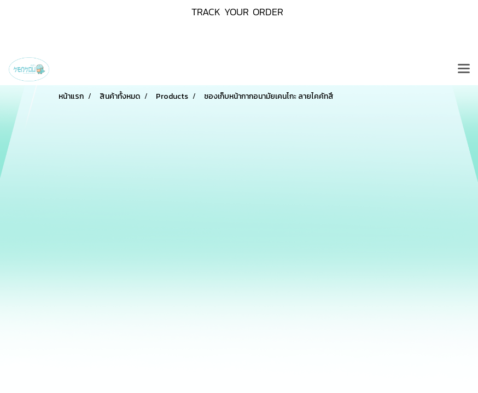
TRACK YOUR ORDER (237, 11)
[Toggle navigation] (464, 69)
